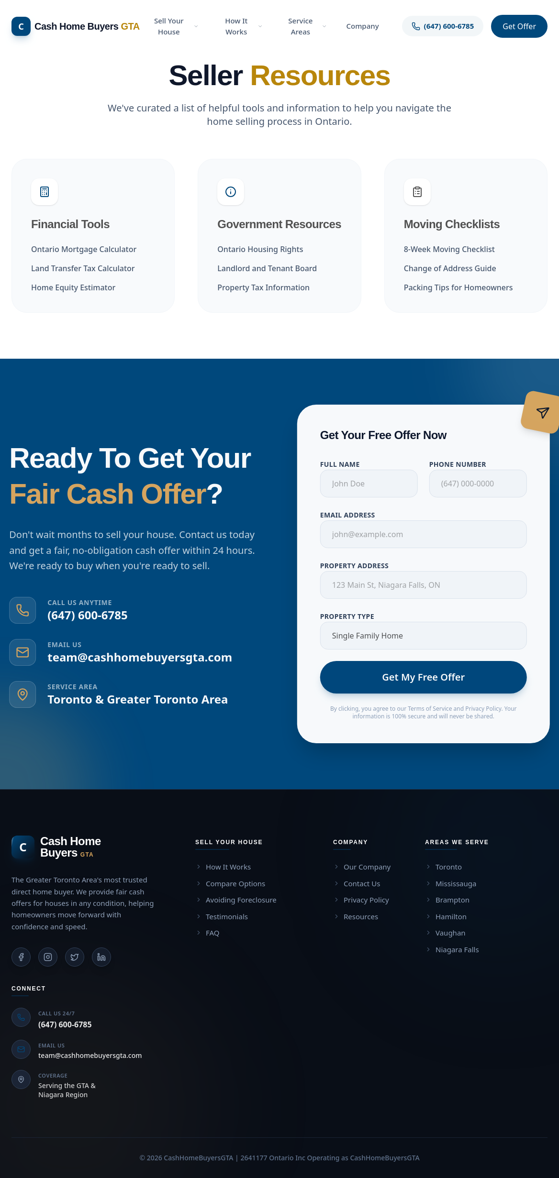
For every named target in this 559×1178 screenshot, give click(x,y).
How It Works (244, 26)
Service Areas (307, 26)
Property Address (360, 565)
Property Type (353, 616)
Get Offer (519, 26)
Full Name (346, 464)
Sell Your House (176, 26)
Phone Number (464, 464)
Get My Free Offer (429, 677)
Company (362, 26)
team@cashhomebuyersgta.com (133, 657)
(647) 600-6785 (81, 615)
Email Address (353, 514)
